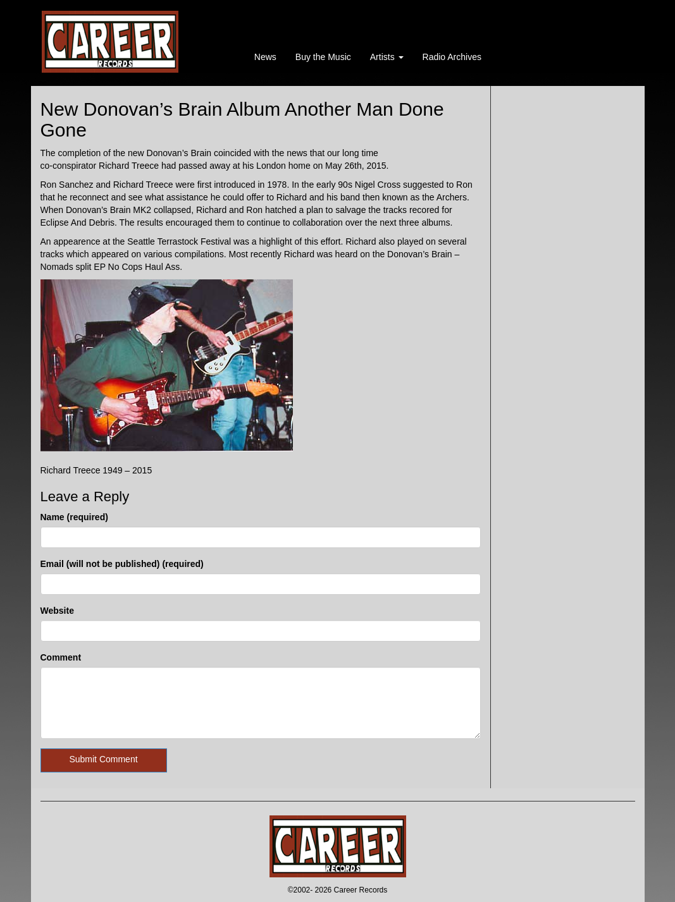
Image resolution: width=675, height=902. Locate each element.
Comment (61, 657)
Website (57, 611)
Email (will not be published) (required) (122, 564)
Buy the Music (323, 57)
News (265, 57)
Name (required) (74, 517)
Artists (387, 57)
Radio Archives (452, 57)
